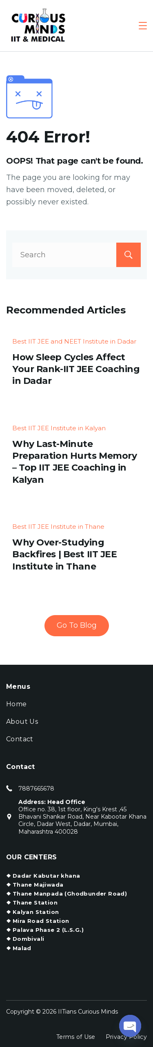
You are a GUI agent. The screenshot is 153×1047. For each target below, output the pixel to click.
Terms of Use (75, 1036)
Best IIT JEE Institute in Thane (58, 526)
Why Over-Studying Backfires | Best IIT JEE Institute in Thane (64, 554)
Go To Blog (77, 625)
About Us (22, 721)
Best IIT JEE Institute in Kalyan (59, 428)
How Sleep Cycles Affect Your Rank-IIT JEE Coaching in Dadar (76, 369)
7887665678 (36, 788)
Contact (19, 739)
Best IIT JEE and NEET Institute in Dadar (74, 341)
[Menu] (143, 26)
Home (16, 704)
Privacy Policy (126, 1036)
